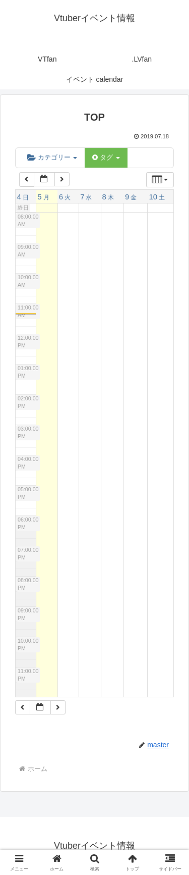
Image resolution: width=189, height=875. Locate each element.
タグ (105, 157)
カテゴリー (52, 157)
